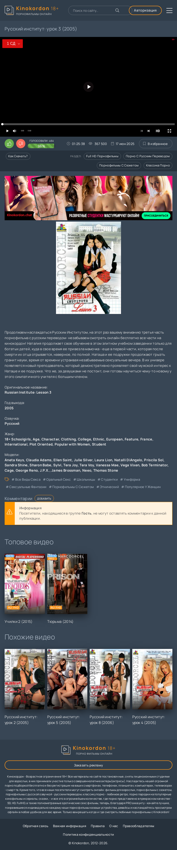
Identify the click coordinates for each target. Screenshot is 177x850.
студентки (109, 479)
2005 (9, 408)
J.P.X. (45, 470)
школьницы (86, 479)
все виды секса (28, 479)
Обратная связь (35, 826)
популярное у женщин (143, 487)
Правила (98, 826)
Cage (9, 470)
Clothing (68, 439)
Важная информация (69, 826)
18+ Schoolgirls (18, 439)
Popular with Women (72, 444)
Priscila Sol (153, 460)
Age (36, 439)
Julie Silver (83, 460)
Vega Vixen (130, 465)
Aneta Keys (14, 460)
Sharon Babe (40, 465)
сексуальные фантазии (27, 487)
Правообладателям (138, 826)
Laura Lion (103, 460)
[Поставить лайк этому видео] (9, 143)
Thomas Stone (105, 470)
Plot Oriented (41, 444)
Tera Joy (70, 465)
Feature (131, 439)
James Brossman (65, 470)
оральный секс (58, 479)
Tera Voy (87, 465)
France (146, 439)
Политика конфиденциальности (88, 834)
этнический (109, 487)
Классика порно (158, 165)
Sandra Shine (16, 465)
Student (99, 444)
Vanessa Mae (107, 465)
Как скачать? (18, 156)
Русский (12, 423)
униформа (132, 479)
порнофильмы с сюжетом (73, 487)
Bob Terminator (155, 465)
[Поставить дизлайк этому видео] (20, 143)
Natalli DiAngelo (128, 460)
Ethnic (98, 439)
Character (50, 439)
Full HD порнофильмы (102, 156)
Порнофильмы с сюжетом (119, 165)
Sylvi (57, 465)
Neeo (86, 470)
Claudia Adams (39, 460)
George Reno (27, 470)
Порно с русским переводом (148, 156)
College (84, 439)
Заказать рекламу (88, 765)
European (114, 439)
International (16, 444)
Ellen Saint (62, 460)
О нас (113, 826)
